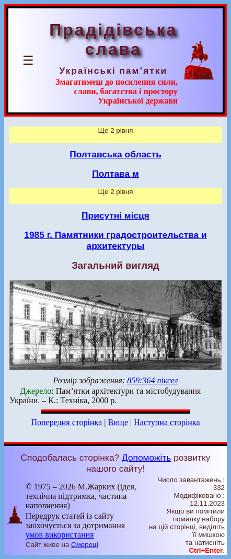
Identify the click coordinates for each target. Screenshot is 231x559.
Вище (118, 422)
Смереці (84, 545)
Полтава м (115, 173)
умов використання (60, 534)
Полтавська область (115, 154)
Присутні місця (115, 215)
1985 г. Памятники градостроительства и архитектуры (115, 240)
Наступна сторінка (167, 422)
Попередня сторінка (66, 422)
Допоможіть (146, 457)
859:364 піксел (152, 380)
